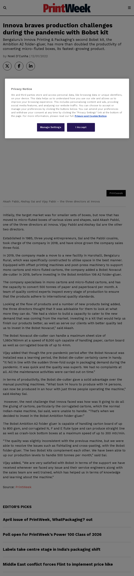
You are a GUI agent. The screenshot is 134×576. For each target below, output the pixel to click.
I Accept (81, 127)
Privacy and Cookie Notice (90, 116)
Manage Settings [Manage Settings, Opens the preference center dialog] (50, 127)
